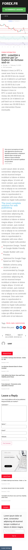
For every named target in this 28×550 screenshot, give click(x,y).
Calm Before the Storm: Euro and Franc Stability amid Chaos (13, 376)
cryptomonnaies (20, 323)
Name (3, 424)
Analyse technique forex (8, 52)
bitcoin (8, 323)
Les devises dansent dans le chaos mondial (12, 488)
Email (3, 430)
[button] (17, 327)
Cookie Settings (6, 548)
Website (3, 436)
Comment (4, 404)
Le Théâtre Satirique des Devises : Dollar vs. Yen (13, 480)
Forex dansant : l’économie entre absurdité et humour (11, 384)
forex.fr (10, 4)
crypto (13, 323)
